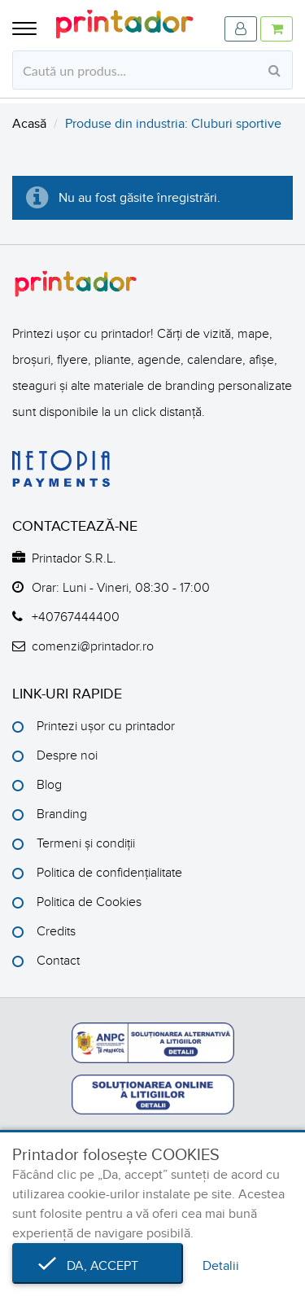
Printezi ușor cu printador (106, 726)
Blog (49, 785)
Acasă (29, 124)
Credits (56, 931)
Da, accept (97, 1266)
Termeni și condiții (86, 843)
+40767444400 (76, 617)
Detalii (221, 1266)
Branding (62, 814)
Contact (58, 960)
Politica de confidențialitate (109, 873)
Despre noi (67, 755)
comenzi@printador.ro (93, 646)
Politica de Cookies (89, 902)
